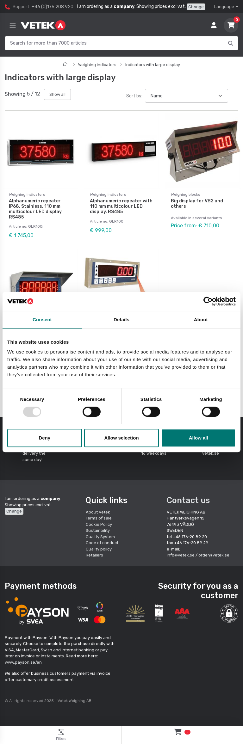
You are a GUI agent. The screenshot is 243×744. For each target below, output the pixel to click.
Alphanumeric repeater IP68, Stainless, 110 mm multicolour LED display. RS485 (36, 208)
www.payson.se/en (23, 662)
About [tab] (201, 319)
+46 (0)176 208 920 (52, 6)
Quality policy (99, 549)
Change (196, 6)
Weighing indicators (97, 64)
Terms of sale (99, 518)
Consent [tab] (42, 319)
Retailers (94, 555)
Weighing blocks (185, 194)
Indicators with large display (152, 64)
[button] (229, 613)
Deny (44, 437)
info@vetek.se (181, 555)
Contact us (188, 500)
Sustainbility (98, 530)
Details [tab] (121, 319)
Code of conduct (102, 542)
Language (224, 6)
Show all (57, 94)
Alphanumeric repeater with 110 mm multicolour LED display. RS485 (121, 206)
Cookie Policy (99, 524)
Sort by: (134, 96)
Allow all (198, 437)
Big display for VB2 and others (197, 203)
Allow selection (121, 437)
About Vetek (98, 512)
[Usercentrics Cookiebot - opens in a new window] (208, 301)
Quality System (100, 536)
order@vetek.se (213, 555)
